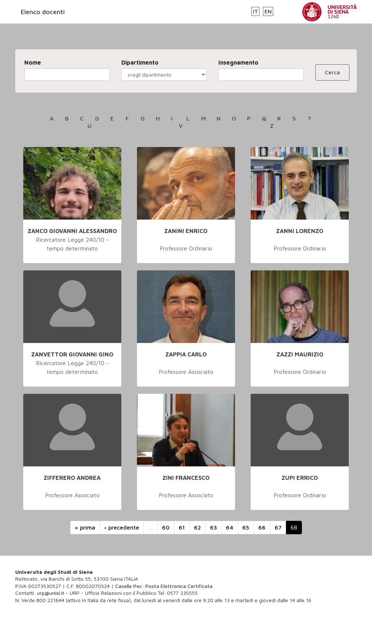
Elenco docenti (43, 12)
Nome (32, 62)
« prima (85, 527)
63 (213, 527)
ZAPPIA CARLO (186, 354)
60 (166, 527)
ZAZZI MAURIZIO (299, 354)
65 (245, 527)
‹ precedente (121, 527)
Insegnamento (238, 62)
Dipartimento (139, 62)
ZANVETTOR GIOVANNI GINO (72, 354)
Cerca (332, 72)
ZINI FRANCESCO (186, 477)
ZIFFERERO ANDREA (72, 477)
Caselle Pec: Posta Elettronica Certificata (164, 586)
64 (229, 527)
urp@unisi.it (50, 593)
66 (262, 527)
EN (268, 11)
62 (197, 527)
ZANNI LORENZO (299, 231)
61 (182, 527)
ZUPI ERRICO (300, 477)
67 (278, 527)
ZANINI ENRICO (185, 231)
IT (255, 11)
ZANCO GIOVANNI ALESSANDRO (72, 231)
